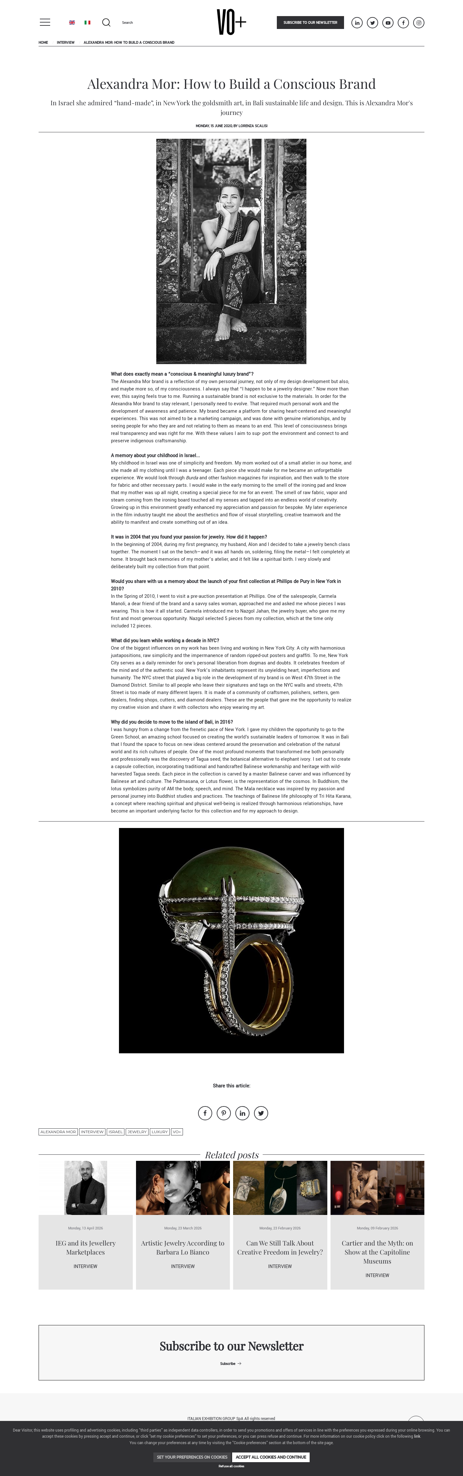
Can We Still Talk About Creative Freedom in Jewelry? (280, 1247)
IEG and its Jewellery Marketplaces (86, 1247)
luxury (160, 1131)
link (417, 1436)
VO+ (177, 1131)
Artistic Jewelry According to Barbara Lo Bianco (182, 1247)
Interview (66, 42)
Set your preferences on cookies (192, 1457)
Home (43, 42)
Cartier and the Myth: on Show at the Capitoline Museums (377, 1251)
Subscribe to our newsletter (310, 22)
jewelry (137, 1131)
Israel (116, 1131)
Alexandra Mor (58, 1131)
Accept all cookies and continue (271, 1457)
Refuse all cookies (231, 1466)
